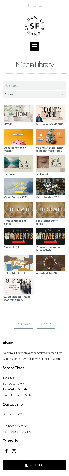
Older (46, 323)
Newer (24, 323)
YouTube (34, 465)
